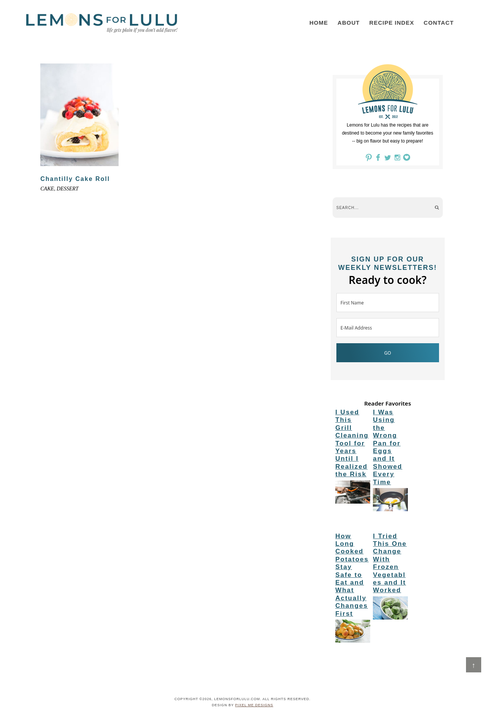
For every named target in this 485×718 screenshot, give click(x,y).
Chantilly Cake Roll (75, 179)
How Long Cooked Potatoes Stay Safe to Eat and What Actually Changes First (352, 575)
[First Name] (387, 302)
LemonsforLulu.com (102, 23)
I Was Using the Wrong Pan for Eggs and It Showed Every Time (387, 447)
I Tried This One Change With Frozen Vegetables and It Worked (390, 563)
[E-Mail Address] (387, 327)
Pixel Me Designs (254, 705)
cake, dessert (59, 189)
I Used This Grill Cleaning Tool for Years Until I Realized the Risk (352, 443)
